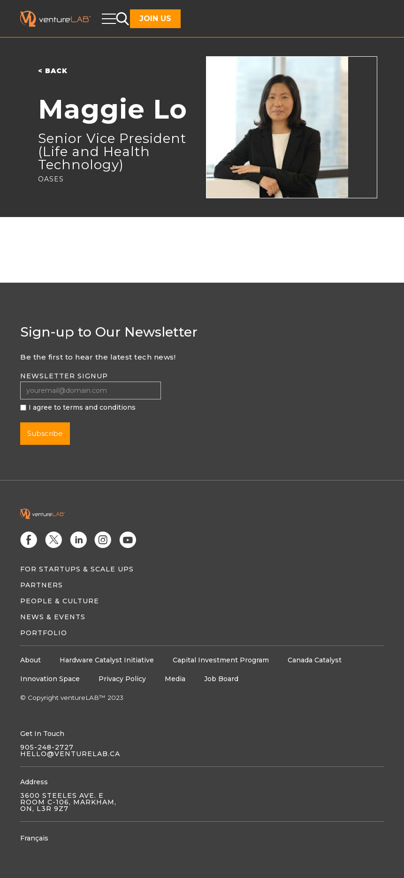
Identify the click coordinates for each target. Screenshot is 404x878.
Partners (41, 585)
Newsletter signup (64, 376)
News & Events (52, 617)
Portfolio (43, 633)
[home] (61, 19)
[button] (109, 19)
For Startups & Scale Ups (77, 569)
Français (34, 838)
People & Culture (59, 601)
